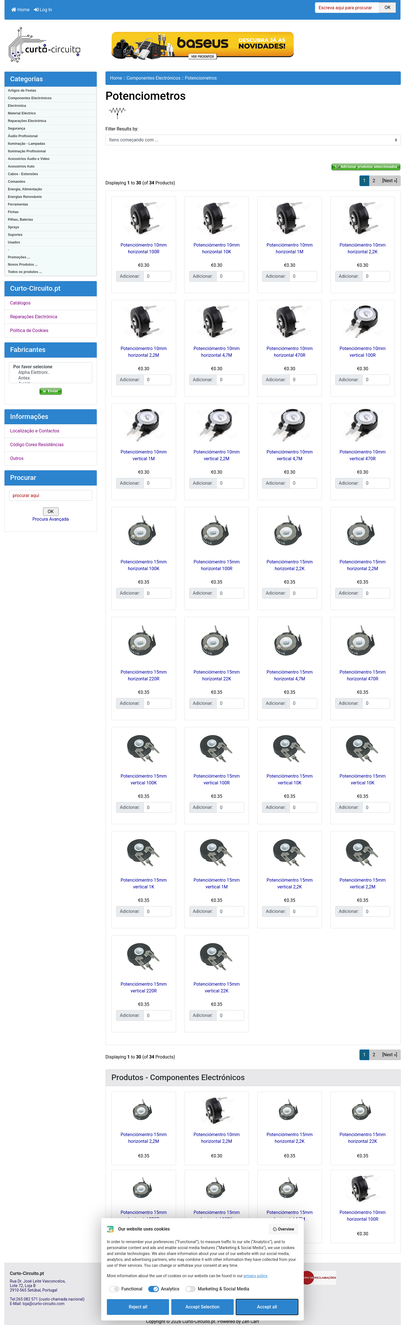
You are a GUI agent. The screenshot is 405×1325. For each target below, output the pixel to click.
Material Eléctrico (22, 113)
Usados (14, 242)
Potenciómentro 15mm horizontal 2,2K (290, 1138)
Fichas (13, 212)
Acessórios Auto (21, 166)
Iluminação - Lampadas (26, 144)
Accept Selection (203, 1307)
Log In (43, 9)
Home (20, 9)
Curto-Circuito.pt (198, 1321)
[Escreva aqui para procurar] (347, 7)
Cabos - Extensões (23, 174)
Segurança (16, 128)
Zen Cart (250, 1321)
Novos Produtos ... (23, 265)
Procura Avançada (50, 519)
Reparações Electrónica (27, 121)
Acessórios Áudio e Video (29, 159)
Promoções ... (19, 257)
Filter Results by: (121, 129)
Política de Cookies (29, 330)
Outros (17, 458)
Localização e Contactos (34, 431)
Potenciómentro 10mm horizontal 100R (362, 1216)
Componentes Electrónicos (29, 98)
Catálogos (20, 303)
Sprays (13, 227)
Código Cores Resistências (37, 444)
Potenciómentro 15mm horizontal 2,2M (144, 1138)
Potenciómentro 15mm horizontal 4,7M (290, 1216)
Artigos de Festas (22, 90)
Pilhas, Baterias (20, 220)
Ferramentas (18, 204)
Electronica (17, 106)
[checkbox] (124, 1289)
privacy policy (255, 1276)
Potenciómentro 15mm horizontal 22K (362, 1138)
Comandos (16, 182)
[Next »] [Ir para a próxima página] (389, 180)
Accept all (267, 1307)
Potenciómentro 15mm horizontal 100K (217, 1216)
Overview (283, 1229)
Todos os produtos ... (25, 272)
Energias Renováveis (25, 197)
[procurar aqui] (50, 495)
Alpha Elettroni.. (51, 372)
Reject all (138, 1307)
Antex (51, 378)
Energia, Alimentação (25, 189)
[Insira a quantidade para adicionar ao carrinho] (157, 276)
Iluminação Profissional (27, 151)
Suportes (15, 235)
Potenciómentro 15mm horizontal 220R (144, 1216)
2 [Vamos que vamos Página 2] (374, 180)
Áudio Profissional (23, 136)
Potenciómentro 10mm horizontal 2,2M (217, 1138)
